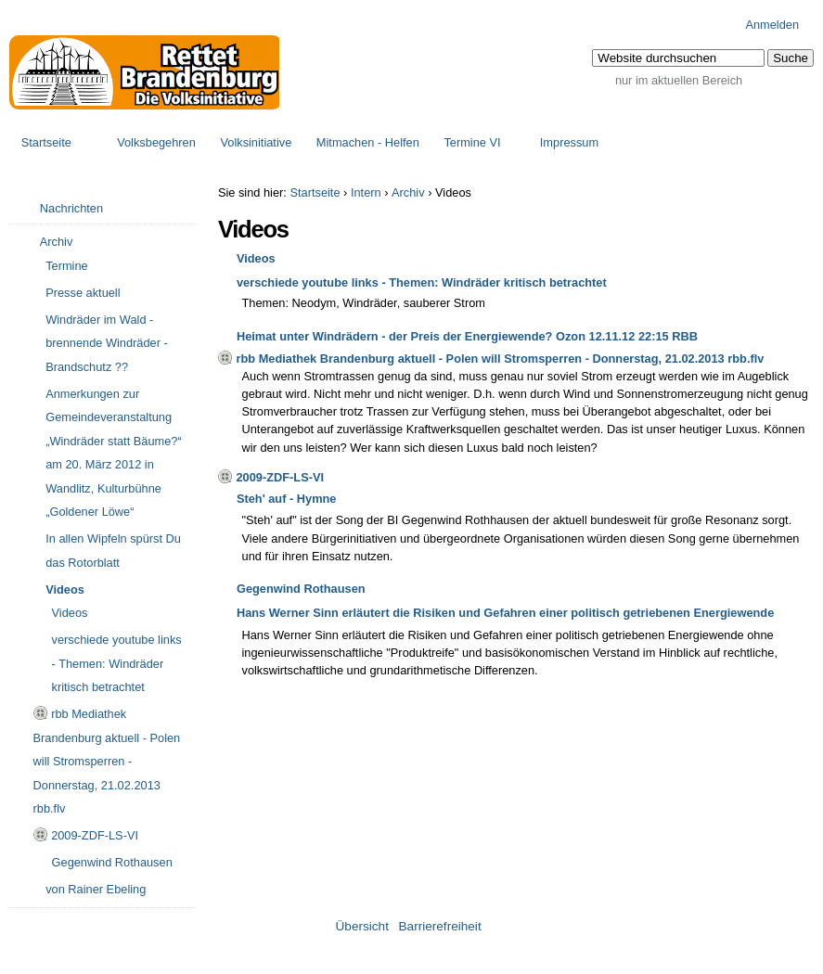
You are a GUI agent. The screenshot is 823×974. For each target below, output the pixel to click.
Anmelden (772, 25)
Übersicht (362, 926)
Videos (256, 258)
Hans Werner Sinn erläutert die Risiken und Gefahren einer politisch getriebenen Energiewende (505, 613)
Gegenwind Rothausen (301, 589)
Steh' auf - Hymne (287, 499)
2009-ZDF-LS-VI (280, 477)
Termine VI (472, 142)
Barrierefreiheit (440, 926)
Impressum (569, 142)
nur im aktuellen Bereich (678, 80)
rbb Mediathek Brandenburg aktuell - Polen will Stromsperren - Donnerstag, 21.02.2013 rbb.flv (500, 358)
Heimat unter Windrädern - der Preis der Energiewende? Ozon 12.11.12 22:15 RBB (467, 336)
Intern (366, 192)
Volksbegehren (156, 142)
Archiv (408, 192)
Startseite (46, 142)
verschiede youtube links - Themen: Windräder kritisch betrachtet (422, 282)
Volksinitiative (255, 142)
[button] (790, 58)
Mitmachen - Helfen (367, 142)
